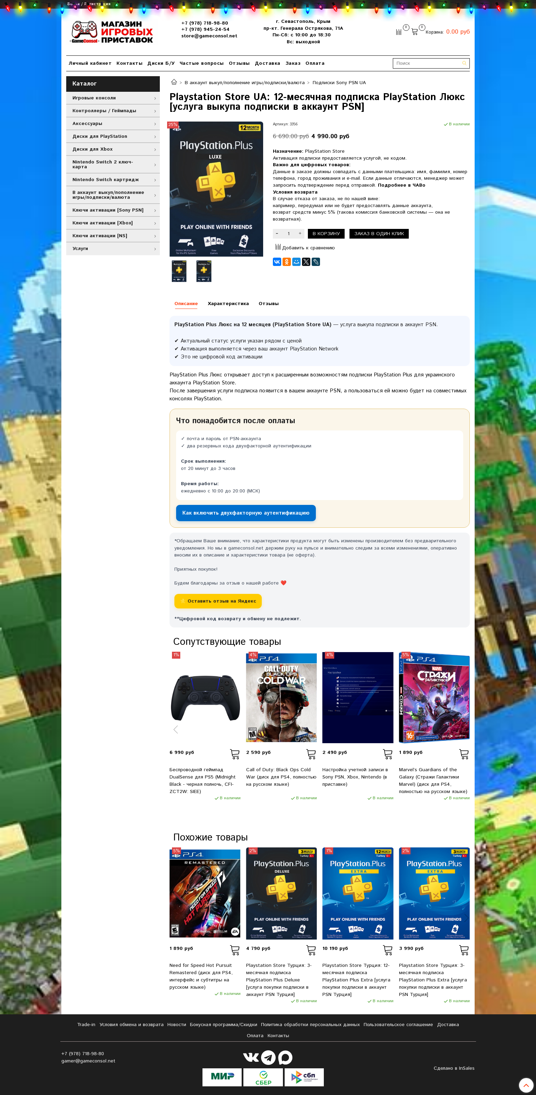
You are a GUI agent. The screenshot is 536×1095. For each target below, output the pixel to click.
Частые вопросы (202, 63)
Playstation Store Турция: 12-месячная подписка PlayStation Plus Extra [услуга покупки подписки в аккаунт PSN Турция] (356, 980)
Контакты (129, 63)
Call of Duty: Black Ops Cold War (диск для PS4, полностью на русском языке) (281, 777)
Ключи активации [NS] (99, 235)
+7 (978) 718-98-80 (204, 23)
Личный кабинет (90, 63)
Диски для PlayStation (99, 136)
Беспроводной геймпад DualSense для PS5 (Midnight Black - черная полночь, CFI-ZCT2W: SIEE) (203, 780)
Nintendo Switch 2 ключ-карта (102, 164)
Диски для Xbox (92, 149)
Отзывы (239, 63)
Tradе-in (86, 1024)
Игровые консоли (94, 98)
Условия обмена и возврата (132, 1024)
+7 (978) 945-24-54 (205, 29)
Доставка (267, 63)
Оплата (315, 63)
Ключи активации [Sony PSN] (108, 210)
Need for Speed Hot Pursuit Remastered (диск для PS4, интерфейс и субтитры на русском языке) (201, 976)
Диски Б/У (161, 63)
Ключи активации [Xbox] (102, 223)
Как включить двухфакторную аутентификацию (246, 513)
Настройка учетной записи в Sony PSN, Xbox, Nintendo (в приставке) (355, 777)
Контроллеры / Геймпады (104, 110)
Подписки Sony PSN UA (339, 82)
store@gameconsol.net (209, 36)
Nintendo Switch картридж (105, 179)
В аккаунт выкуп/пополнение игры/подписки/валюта (245, 82)
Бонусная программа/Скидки (223, 1024)
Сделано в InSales (454, 1068)
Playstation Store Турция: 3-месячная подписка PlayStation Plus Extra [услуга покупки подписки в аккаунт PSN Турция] (433, 980)
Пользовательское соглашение (398, 1024)
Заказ (293, 63)
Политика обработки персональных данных (310, 1024)
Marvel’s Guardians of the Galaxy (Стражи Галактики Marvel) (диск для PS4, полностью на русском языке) (433, 780)
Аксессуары (87, 123)
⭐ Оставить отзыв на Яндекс (218, 601)
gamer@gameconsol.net (88, 1061)
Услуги (80, 248)
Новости (176, 1024)
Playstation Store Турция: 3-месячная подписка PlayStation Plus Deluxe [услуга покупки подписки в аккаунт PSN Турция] (279, 980)
